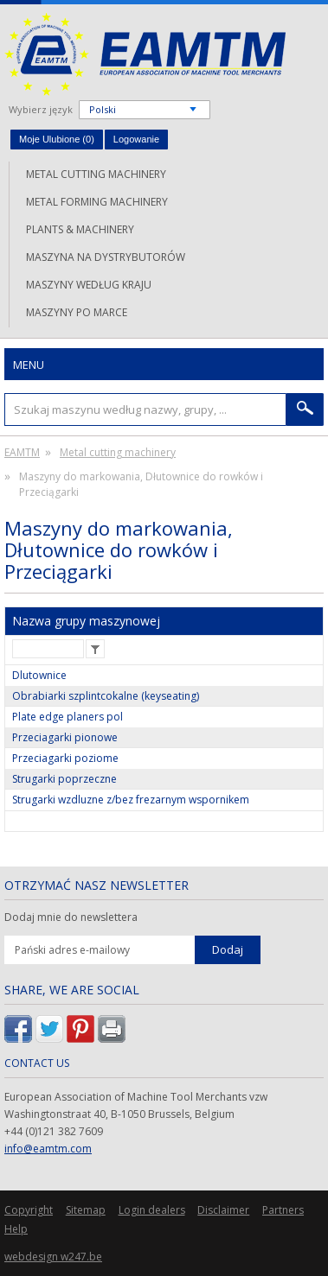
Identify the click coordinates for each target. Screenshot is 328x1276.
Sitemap (86, 1210)
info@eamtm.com (48, 1148)
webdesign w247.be (53, 1256)
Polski (102, 109)
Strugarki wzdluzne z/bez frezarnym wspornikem (130, 799)
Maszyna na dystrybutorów (105, 257)
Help (16, 1229)
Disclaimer (223, 1210)
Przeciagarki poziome (65, 758)
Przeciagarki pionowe (65, 737)
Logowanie (136, 139)
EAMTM (145, 54)
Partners (283, 1210)
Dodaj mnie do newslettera (71, 917)
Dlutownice (39, 675)
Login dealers (152, 1210)
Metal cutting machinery (96, 174)
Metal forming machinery (97, 201)
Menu (28, 364)
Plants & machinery (80, 229)
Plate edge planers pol (67, 716)
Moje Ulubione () (56, 139)
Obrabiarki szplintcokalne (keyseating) (105, 696)
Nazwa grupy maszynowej (86, 621)
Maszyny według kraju (88, 284)
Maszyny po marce (76, 312)
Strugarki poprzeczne (64, 778)
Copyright (28, 1210)
